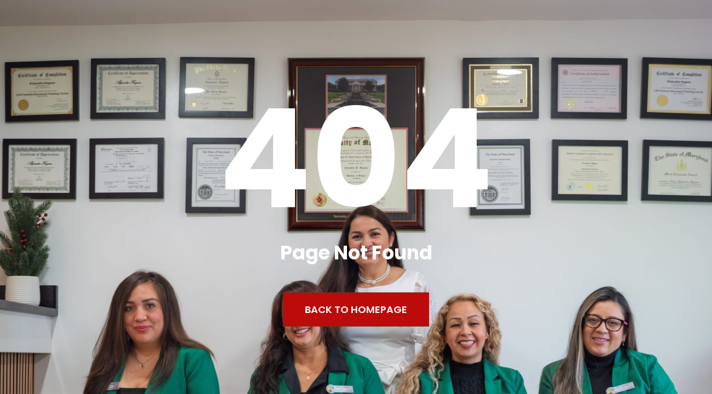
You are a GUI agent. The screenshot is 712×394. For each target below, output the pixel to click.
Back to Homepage (356, 309)
